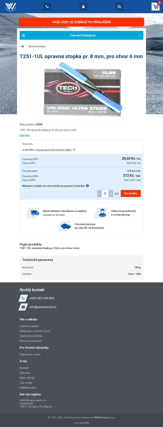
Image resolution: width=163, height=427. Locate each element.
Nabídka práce (28, 387)
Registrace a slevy (30, 354)
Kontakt (24, 368)
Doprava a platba (29, 326)
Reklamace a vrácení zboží (35, 331)
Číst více (24, 135)
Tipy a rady (26, 382)
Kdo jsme (25, 372)
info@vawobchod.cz (42, 307)
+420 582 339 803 (41, 298)
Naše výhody (27, 377)
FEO (86, 423)
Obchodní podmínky (31, 336)
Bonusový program (31, 340)
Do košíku (130, 193)
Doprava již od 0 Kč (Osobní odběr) (54, 149)
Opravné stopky (37, 46)
